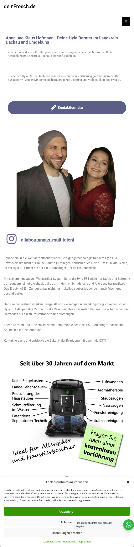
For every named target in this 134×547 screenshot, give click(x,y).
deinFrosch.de (20, 6)
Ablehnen (67, 522)
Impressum (85, 541)
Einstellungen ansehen (67, 533)
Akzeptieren (67, 511)
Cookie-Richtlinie (52, 541)
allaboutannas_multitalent (47, 240)
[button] (128, 482)
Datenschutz (70, 541)
